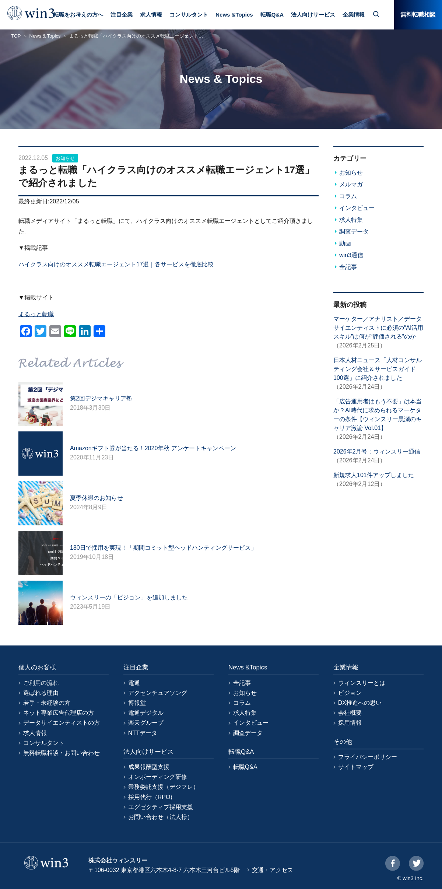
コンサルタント (188, 14)
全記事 (348, 267)
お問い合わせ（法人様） (160, 817)
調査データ (354, 231)
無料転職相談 (418, 14)
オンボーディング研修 (157, 777)
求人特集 (351, 220)
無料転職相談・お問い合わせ (61, 753)
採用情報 (350, 723)
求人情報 (151, 14)
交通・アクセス (272, 870)
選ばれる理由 (41, 693)
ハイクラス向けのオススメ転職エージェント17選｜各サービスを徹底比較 (116, 264)
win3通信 (351, 255)
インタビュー (357, 208)
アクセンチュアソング (157, 693)
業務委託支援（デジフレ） (163, 787)
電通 (134, 683)
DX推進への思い (360, 703)
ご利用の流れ (41, 683)
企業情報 (354, 14)
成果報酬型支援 (148, 767)
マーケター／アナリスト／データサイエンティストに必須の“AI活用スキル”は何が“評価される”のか (378, 328)
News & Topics (45, 36)
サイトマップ (355, 767)
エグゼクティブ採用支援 (160, 807)
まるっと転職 (36, 314)
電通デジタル (146, 713)
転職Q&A (272, 14)
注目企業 (121, 14)
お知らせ (65, 158)
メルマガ (351, 184)
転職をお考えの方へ (78, 14)
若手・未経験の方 (46, 703)
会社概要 (350, 713)
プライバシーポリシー (367, 757)
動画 (345, 243)
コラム (348, 196)
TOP (16, 36)
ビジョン (350, 693)
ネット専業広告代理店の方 (58, 713)
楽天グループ (146, 723)
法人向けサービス (313, 14)
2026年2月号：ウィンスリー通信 (377, 451)
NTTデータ (142, 733)
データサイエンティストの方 (61, 723)
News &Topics (234, 14)
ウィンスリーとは (361, 683)
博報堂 (137, 703)
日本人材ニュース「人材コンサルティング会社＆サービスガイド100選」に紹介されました (377, 369)
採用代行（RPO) (150, 797)
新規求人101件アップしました (373, 475)
